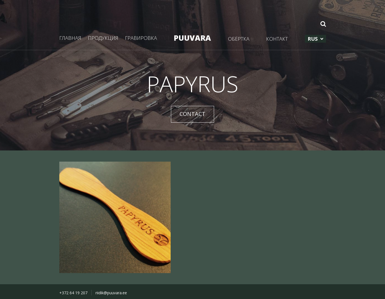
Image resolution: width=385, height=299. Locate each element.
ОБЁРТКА (238, 38)
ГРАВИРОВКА (141, 38)
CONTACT (192, 114)
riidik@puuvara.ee (111, 292)
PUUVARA (192, 38)
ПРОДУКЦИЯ (103, 38)
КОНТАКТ (277, 38)
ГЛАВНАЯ (70, 38)
